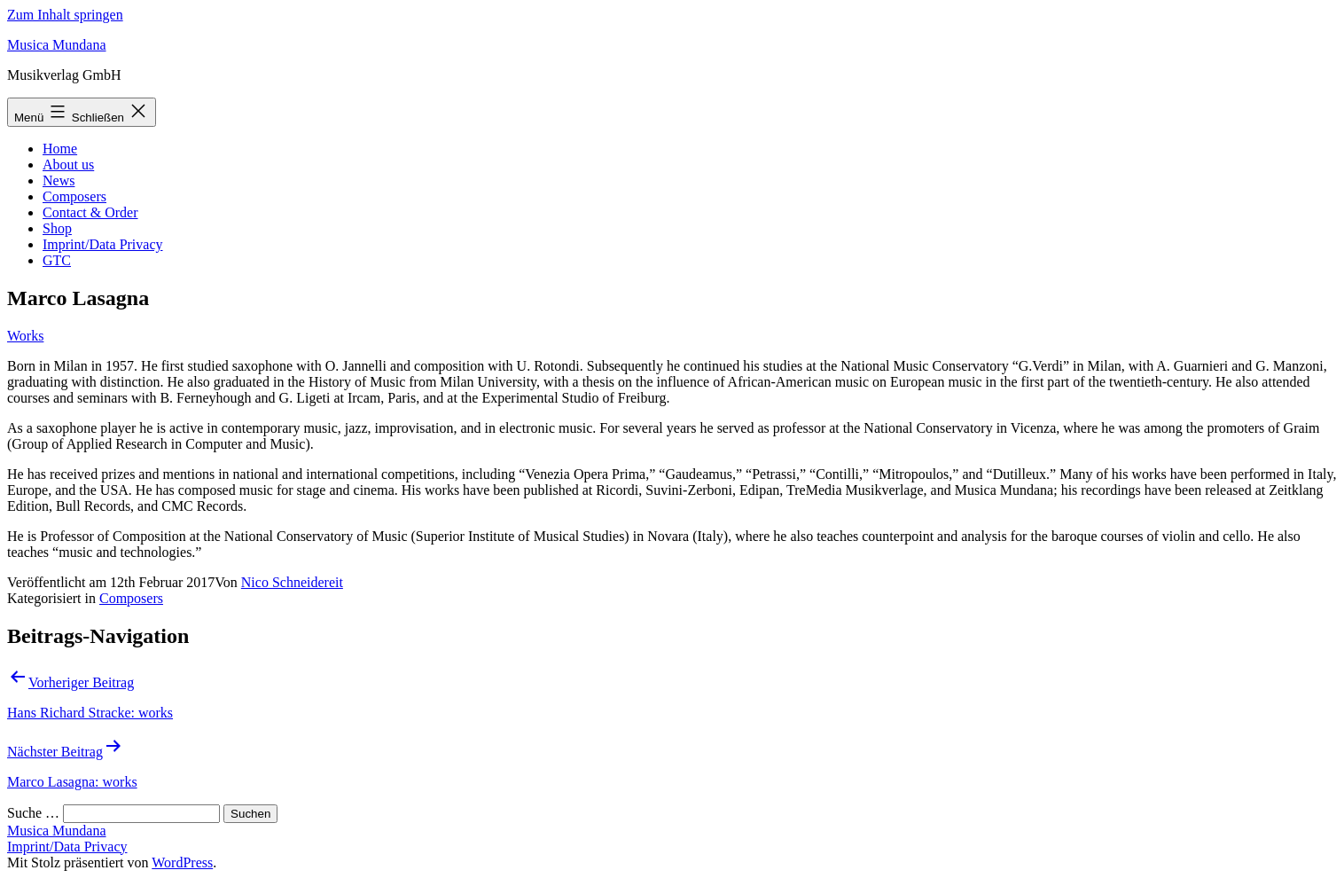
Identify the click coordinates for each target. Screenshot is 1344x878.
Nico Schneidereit (292, 582)
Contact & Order (90, 212)
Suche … (33, 812)
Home (60, 148)
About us (68, 164)
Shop (57, 228)
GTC (57, 260)
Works (25, 335)
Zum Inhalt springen (65, 14)
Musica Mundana (56, 44)
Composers (74, 196)
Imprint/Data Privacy (103, 244)
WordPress (182, 862)
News (58, 180)
